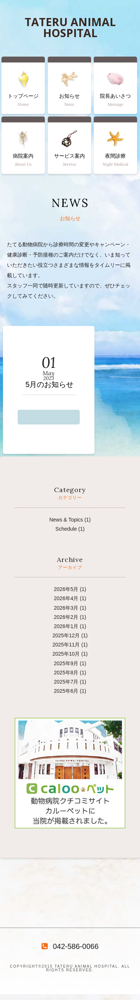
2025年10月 (66, 654)
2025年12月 (66, 635)
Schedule (66, 529)
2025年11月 (66, 645)
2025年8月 (66, 672)
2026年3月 (66, 608)
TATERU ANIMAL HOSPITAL (70, 28)
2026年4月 (66, 598)
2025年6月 (66, 691)
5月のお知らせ (49, 384)
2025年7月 (66, 682)
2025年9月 (66, 663)
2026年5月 (66, 589)
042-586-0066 (70, 946)
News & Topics (66, 520)
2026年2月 (66, 617)
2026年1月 (66, 626)
